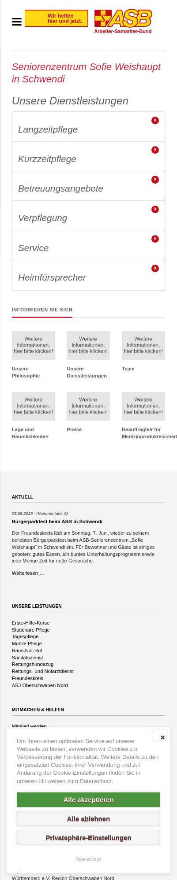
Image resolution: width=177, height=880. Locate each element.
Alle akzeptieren (88, 799)
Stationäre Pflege (31, 629)
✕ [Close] (162, 737)
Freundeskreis (27, 678)
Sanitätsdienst (27, 657)
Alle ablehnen (88, 818)
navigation (16, 21)
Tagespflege (25, 636)
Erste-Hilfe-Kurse (31, 622)
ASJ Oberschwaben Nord (40, 685)
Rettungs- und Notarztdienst (43, 671)
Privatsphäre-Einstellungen (88, 837)
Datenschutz (88, 859)
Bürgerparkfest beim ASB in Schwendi (57, 521)
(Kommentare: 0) (52, 513)
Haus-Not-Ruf (27, 650)
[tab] (89, 126)
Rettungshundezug (32, 664)
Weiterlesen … (28, 573)
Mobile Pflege (27, 643)
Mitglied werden (29, 726)
